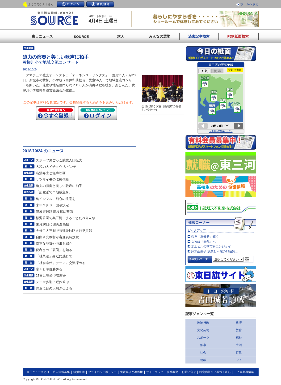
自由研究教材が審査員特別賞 (57, 237)
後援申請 (79, 372)
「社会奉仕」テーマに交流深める (60, 263)
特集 (239, 352)
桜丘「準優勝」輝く (205, 236)
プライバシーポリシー (102, 372)
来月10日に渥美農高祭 (52, 224)
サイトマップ (154, 372)
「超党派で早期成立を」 (54, 192)
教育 (239, 330)
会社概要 (172, 372)
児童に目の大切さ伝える (54, 288)
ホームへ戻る (249, 4)
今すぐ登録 (55, 113)
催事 (203, 345)
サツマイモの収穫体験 (52, 179)
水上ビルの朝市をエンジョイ (211, 246)
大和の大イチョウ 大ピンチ (56, 167)
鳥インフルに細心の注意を (55, 199)
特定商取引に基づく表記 (215, 372)
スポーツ (203, 337)
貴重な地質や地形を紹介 (54, 243)
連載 (203, 360)
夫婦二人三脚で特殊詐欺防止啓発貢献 (64, 231)
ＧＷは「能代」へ (203, 241)
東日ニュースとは (38, 372)
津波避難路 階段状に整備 (54, 211)
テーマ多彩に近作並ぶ (52, 282)
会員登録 (100, 4)
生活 (239, 345)
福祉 (239, 337)
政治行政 (203, 322)
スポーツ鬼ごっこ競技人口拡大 (59, 160)
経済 (239, 322)
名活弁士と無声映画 (51, 173)
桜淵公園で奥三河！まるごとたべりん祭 (65, 218)
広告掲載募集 (61, 372)
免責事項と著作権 (131, 372)
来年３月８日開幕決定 (52, 205)
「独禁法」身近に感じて (54, 256)
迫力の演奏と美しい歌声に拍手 (59, 186)
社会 (203, 352)
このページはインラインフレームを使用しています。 (220, 98)
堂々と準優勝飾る (49, 269)
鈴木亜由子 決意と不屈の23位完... (214, 251)
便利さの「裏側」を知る (54, 250)
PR (239, 360)
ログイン (70, 4)
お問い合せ (189, 372)
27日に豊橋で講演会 (51, 275)
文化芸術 (203, 330)
